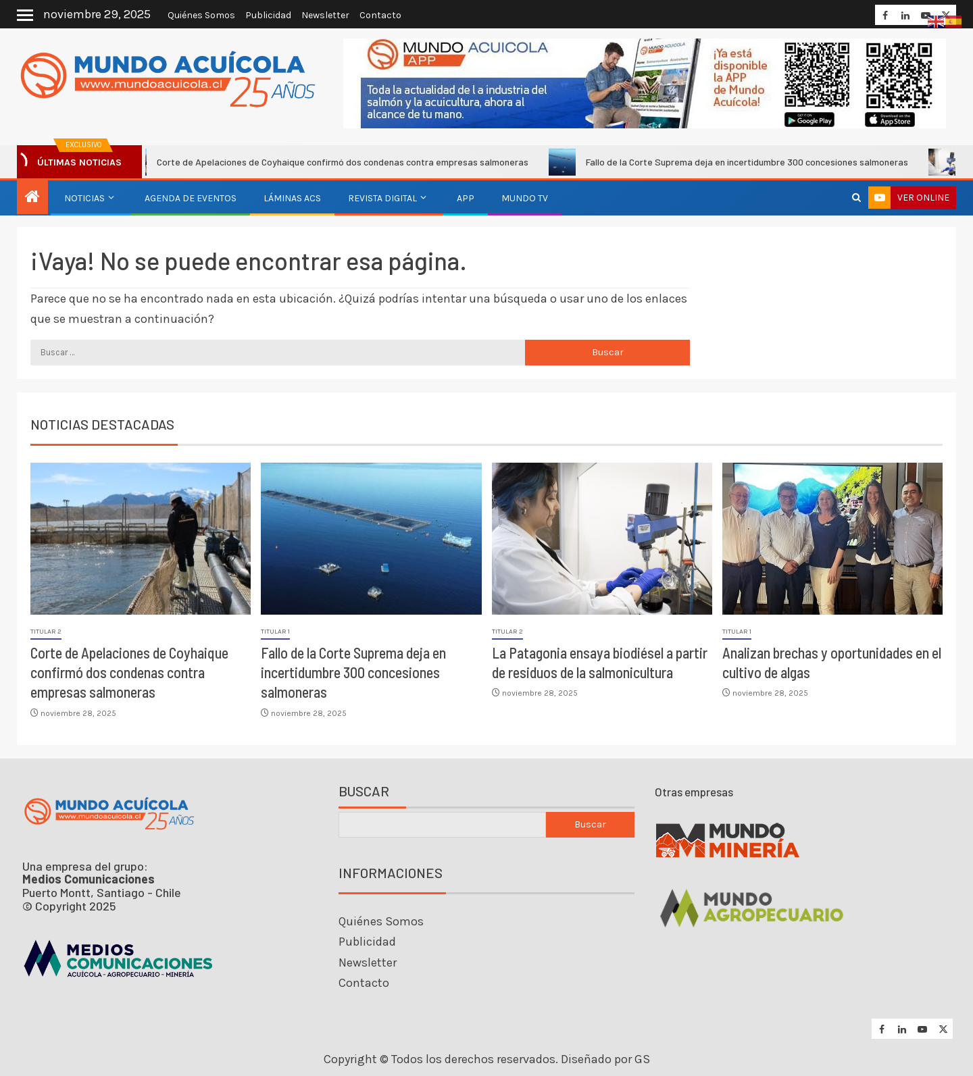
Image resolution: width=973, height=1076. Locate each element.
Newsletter (325, 15)
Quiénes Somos (201, 15)
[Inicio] (32, 197)
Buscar (364, 791)
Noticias (84, 198)
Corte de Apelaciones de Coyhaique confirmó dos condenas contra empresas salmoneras (334, 162)
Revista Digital (382, 198)
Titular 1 (275, 631)
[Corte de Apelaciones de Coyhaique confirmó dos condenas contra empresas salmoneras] (140, 539)
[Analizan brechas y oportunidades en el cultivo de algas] (832, 539)
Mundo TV (524, 198)
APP (465, 198)
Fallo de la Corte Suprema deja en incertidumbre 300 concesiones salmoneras (738, 162)
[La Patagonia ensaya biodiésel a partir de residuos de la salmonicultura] (602, 539)
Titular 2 (45, 631)
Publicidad (268, 15)
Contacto (380, 15)
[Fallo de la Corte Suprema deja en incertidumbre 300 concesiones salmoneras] (371, 539)
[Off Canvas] (25, 15)
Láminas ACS (292, 198)
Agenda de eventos (190, 198)
